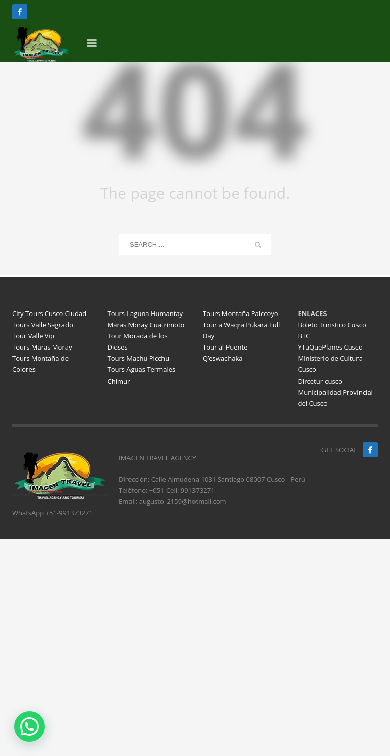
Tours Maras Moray (42, 347)
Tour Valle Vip (33, 335)
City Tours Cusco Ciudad (49, 313)
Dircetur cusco (320, 381)
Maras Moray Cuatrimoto (146, 324)
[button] (29, 726)
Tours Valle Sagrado (42, 324)
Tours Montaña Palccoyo (240, 313)
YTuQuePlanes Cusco (330, 347)
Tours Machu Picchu (139, 358)
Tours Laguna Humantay (145, 313)
